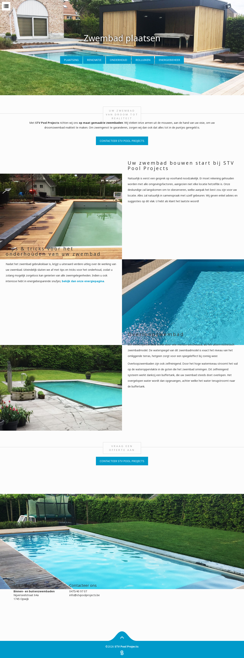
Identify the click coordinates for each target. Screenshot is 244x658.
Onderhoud (118, 60)
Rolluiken (143, 60)
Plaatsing (71, 60)
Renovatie (94, 60)
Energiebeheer (169, 60)
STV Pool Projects (127, 646)
